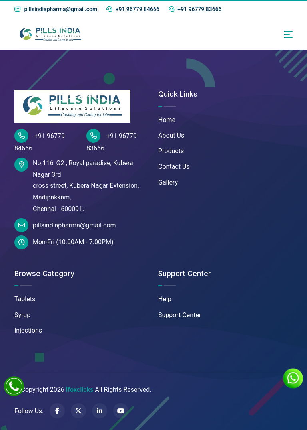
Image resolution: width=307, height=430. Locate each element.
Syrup (22, 315)
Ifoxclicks (79, 389)
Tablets (24, 299)
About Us (171, 135)
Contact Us (174, 166)
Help (164, 299)
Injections (28, 330)
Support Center (179, 315)
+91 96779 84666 (132, 9)
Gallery (168, 182)
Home (166, 120)
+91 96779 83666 (195, 9)
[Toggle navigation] (288, 34)
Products (171, 151)
